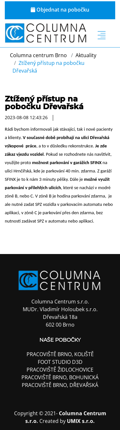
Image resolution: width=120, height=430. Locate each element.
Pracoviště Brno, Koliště (60, 354)
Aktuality (86, 55)
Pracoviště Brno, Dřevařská (60, 385)
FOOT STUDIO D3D (60, 361)
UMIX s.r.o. (81, 421)
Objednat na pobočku (60, 9)
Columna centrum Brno (38, 55)
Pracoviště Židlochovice (60, 369)
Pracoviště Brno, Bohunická (60, 377)
